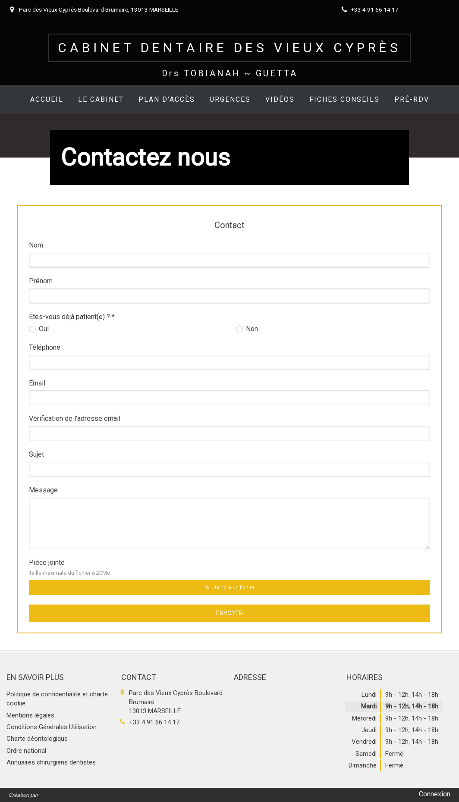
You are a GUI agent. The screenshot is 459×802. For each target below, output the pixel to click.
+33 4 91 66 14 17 (154, 722)
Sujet (36, 454)
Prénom (41, 281)
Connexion (434, 794)
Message (43, 490)
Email (37, 383)
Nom (36, 245)
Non (251, 329)
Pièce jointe (69, 567)
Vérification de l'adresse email (74, 418)
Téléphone (44, 347)
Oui (43, 329)
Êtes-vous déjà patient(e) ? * (72, 317)
